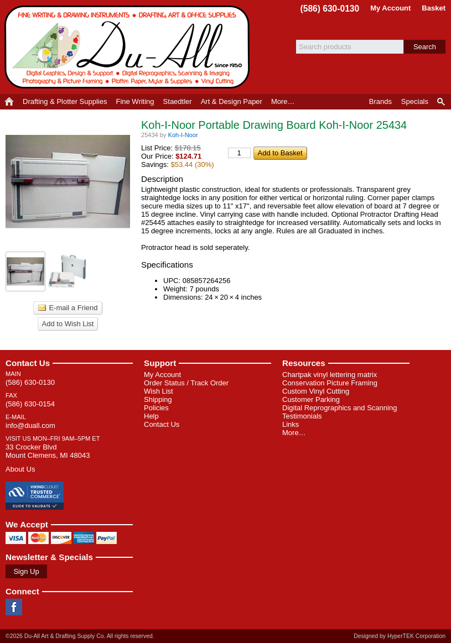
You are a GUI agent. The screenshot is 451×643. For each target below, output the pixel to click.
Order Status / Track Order (186, 383)
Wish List (158, 391)
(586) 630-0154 (30, 404)
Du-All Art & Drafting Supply (128, 47)
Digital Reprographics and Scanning (339, 408)
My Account (390, 8)
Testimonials (302, 416)
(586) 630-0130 (330, 8)
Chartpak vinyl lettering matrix (329, 374)
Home (9, 101)
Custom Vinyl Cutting (315, 391)
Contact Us (28, 363)
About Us (20, 469)
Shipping (158, 399)
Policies (156, 408)
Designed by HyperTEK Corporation (399, 636)
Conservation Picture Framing (329, 383)
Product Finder (442, 101)
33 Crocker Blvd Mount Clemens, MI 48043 (48, 451)
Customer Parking (311, 399)
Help (151, 416)
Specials (414, 101)
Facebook (14, 607)
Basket (433, 8)
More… (294, 432)
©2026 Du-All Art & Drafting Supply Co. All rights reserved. (80, 636)
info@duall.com (30, 425)
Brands (380, 101)
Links (290, 424)
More (283, 101)
